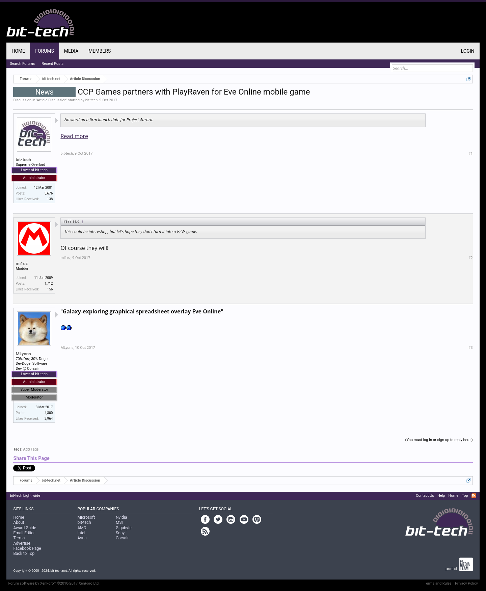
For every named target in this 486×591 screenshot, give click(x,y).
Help (441, 495)
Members (99, 51)
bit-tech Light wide (25, 495)
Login (468, 51)
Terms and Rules (438, 583)
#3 (470, 347)
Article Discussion (51, 100)
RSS (473, 495)
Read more (74, 136)
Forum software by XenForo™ (54, 583)
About (18, 522)
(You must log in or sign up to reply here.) (439, 440)
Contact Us (425, 495)
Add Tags (31, 449)
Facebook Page (27, 548)
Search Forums (22, 63)
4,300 (49, 413)
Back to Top (23, 553)
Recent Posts (52, 63)
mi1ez (22, 263)
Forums (44, 51)
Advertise (21, 543)
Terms (19, 538)
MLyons (23, 353)
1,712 (49, 283)
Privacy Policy (466, 583)
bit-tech (91, 100)
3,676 (49, 193)
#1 (470, 153)
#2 (470, 258)
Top (465, 495)
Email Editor (24, 533)
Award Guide (24, 527)
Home (18, 51)
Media (71, 51)
